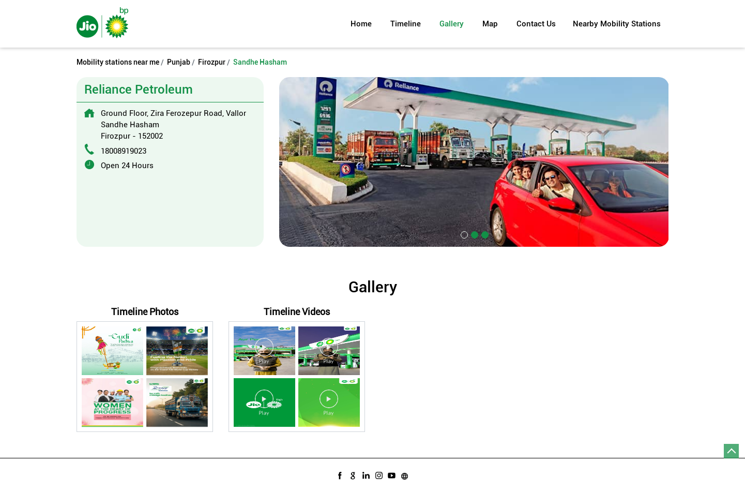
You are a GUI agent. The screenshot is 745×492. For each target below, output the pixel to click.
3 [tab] (483, 233)
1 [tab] (463, 233)
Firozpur (211, 62)
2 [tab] (473, 233)
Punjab (178, 62)
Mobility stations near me (118, 62)
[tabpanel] (474, 161)
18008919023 (123, 151)
